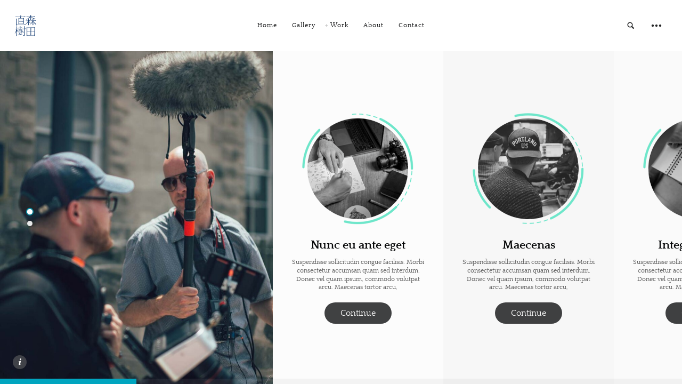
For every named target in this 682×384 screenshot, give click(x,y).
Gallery (303, 25)
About (373, 25)
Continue (358, 313)
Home (267, 25)
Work (339, 25)
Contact (412, 25)
